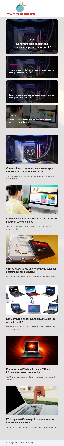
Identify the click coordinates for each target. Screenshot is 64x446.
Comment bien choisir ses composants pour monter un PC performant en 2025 (31, 47)
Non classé (32, 39)
